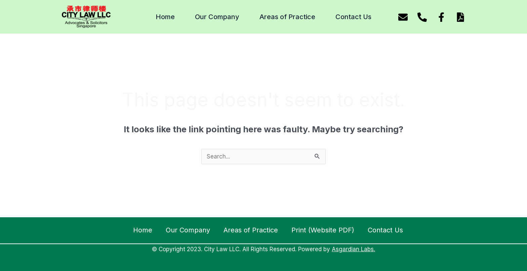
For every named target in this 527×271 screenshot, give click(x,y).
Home (165, 17)
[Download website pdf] (460, 17)
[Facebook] (441, 17)
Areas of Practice (287, 17)
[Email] (403, 17)
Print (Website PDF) (322, 230)
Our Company (217, 17)
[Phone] (422, 17)
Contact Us (353, 17)
